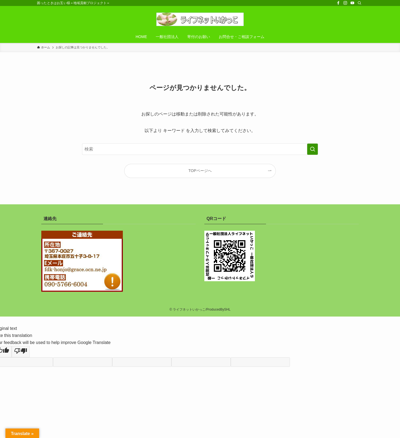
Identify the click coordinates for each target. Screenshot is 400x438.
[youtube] (352, 3)
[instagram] (345, 3)
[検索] (359, 3)
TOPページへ (199, 170)
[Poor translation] (21, 351)
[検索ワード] (200, 149)
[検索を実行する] (312, 149)
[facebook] (338, 3)
